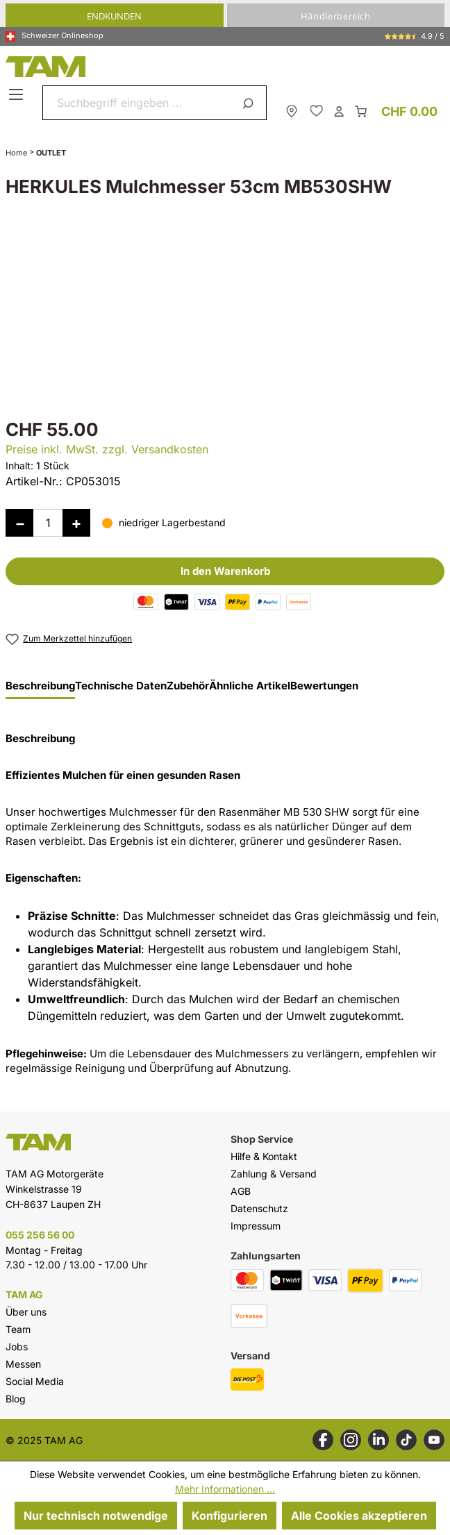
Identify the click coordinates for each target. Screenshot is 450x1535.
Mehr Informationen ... (225, 1489)
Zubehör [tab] (188, 686)
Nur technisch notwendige (96, 1516)
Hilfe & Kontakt (264, 1156)
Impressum (256, 1226)
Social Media (35, 1381)
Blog (16, 1398)
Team (18, 1329)
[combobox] (138, 102)
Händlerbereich (336, 16)
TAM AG (24, 1294)
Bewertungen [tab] (324, 686)
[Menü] (18, 95)
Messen (23, 1364)
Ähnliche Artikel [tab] (249, 686)
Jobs (17, 1346)
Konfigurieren (229, 1516)
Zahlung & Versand (274, 1174)
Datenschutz (259, 1208)
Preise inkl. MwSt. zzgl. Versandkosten (107, 449)
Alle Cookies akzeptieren (359, 1516)
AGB (241, 1191)
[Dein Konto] (338, 110)
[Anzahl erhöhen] (76, 523)
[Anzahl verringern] (19, 523)
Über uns (26, 1312)
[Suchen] (250, 102)
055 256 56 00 (40, 1235)
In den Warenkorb (225, 571)
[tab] (40, 689)
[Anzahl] (48, 523)
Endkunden (114, 16)
